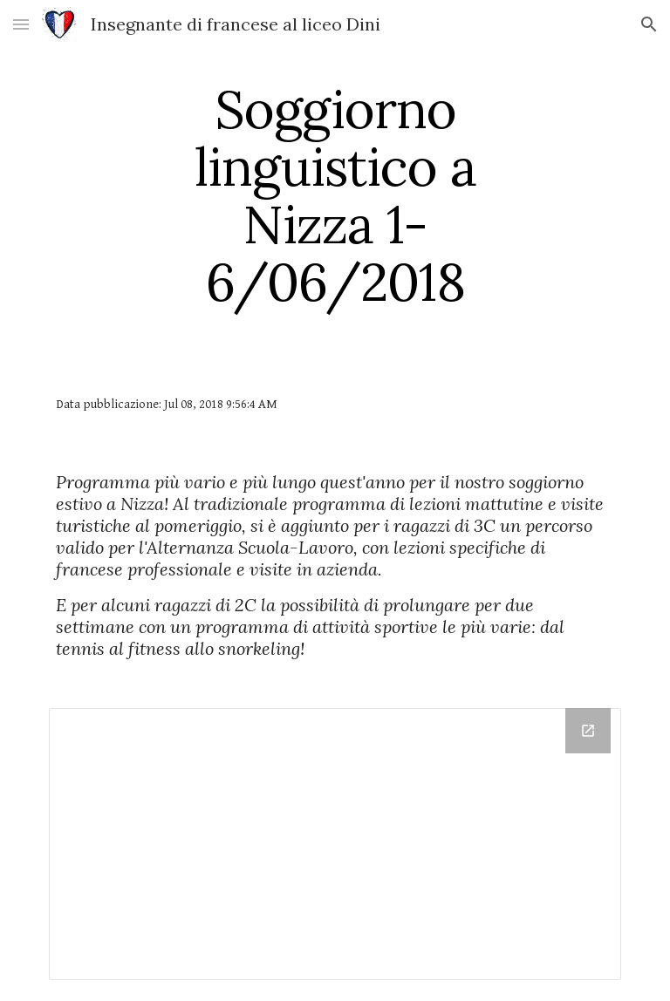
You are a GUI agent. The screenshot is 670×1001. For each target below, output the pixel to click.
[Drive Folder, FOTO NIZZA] (334, 844)
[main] (335, 195)
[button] (21, 24)
